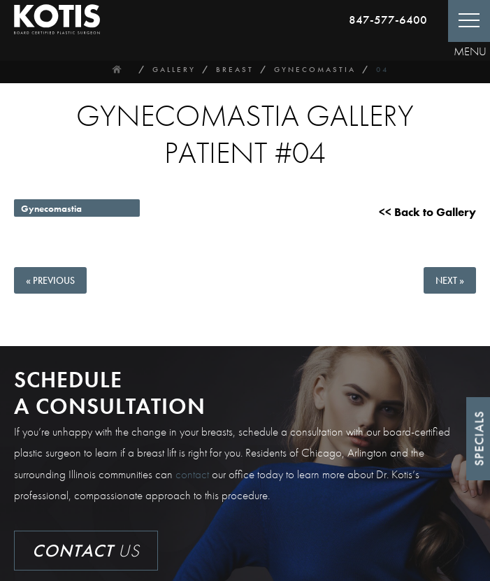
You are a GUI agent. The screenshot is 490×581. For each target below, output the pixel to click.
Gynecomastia (315, 69)
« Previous (50, 280)
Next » (449, 280)
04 (382, 69)
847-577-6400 (388, 19)
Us (86, 550)
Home (117, 69)
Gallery (174, 69)
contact (192, 474)
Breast (235, 69)
